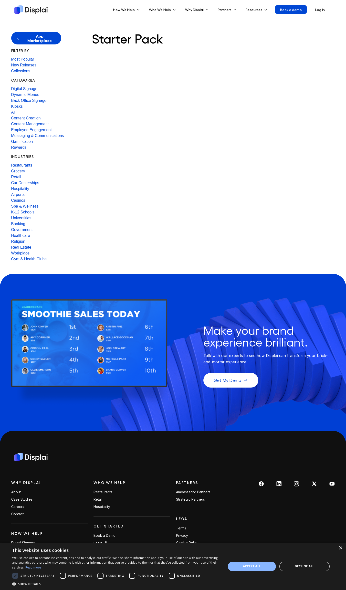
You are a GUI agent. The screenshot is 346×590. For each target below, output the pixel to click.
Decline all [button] (304, 566)
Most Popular (22, 59)
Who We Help (110, 482)
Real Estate (21, 247)
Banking (18, 224)
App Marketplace (34, 38)
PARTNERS (187, 482)
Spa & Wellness (25, 206)
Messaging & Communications (37, 136)
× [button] (340, 548)
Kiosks (17, 106)
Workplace (20, 253)
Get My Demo (231, 380)
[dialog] (173, 566)
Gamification (22, 141)
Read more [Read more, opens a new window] (33, 567)
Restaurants (21, 165)
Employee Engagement (31, 130)
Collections (20, 71)
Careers (17, 506)
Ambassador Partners (193, 492)
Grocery (18, 171)
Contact (17, 514)
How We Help (27, 533)
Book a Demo (104, 535)
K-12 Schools (22, 212)
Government (22, 230)
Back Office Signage (29, 100)
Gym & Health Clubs (29, 259)
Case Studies (21, 499)
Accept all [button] (252, 566)
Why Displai (26, 482)
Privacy (182, 535)
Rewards (19, 147)
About (16, 492)
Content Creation (26, 118)
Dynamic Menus (25, 95)
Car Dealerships (25, 183)
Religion (18, 241)
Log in (320, 9)
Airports (18, 194)
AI (13, 112)
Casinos (18, 200)
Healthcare (20, 235)
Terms (181, 528)
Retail (16, 177)
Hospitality (20, 189)
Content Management (30, 124)
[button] (116, 583)
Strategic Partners (190, 499)
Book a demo (291, 9)
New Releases (23, 65)
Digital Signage (24, 89)
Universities (21, 218)
